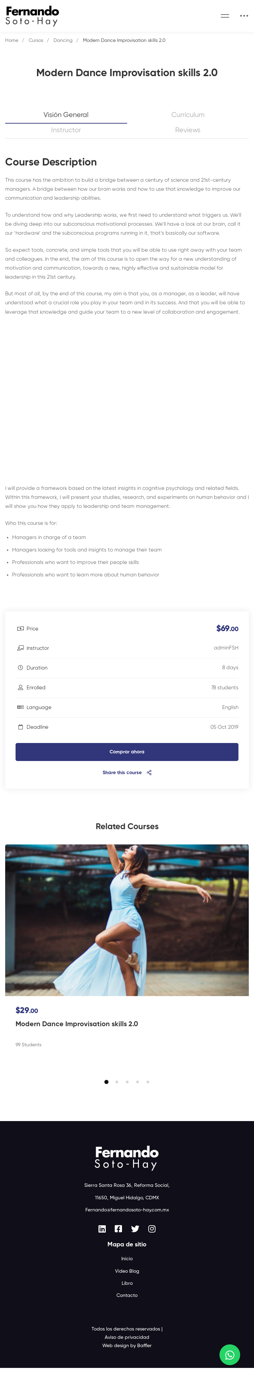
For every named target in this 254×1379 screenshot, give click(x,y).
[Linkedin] (102, 1240)
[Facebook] (118, 1240)
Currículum (188, 115)
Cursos (36, 40)
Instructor (66, 130)
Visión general (66, 115)
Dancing (63, 40)
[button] (106, 1093)
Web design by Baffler (127, 1356)
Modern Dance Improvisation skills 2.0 (77, 1024)
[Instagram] (152, 1240)
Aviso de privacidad (127, 1348)
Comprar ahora (127, 752)
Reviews (187, 130)
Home (11, 40)
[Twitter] (135, 1240)
